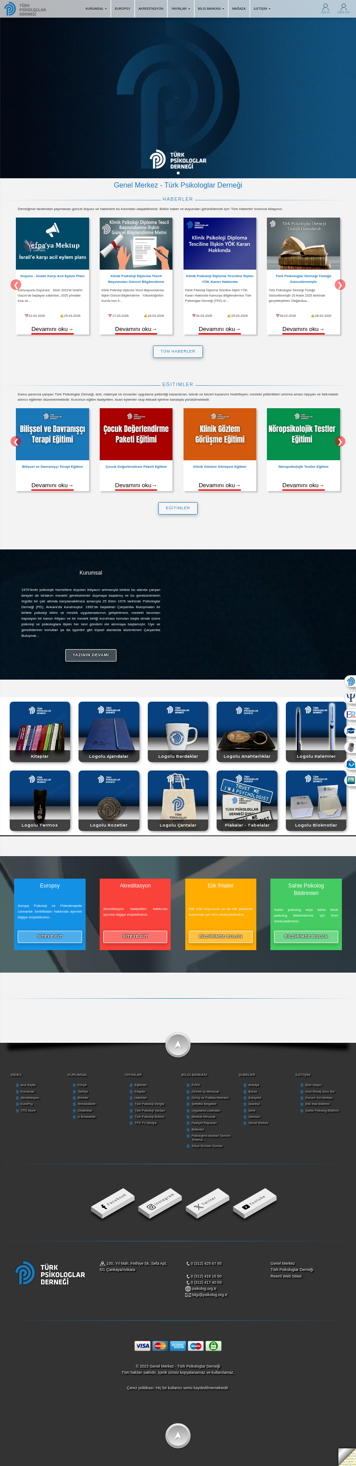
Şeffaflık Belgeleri (203, 1104)
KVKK (195, 1085)
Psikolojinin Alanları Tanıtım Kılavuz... (210, 1138)
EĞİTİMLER (178, 508)
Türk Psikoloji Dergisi (150, 1104)
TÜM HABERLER (178, 351)
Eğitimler (141, 1085)
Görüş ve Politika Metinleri (210, 1098)
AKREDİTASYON (151, 9)
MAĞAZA (239, 9)
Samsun (254, 1117)
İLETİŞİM (262, 9)
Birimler (83, 1098)
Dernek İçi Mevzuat (205, 1092)
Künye (82, 1085)
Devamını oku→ (52, 329)
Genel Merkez (258, 1123)
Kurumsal (27, 1092)
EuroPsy (27, 1104)
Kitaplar (140, 1092)
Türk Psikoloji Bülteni (149, 1117)
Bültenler (197, 1129)
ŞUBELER (247, 1075)
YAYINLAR (180, 9)
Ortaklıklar (85, 1111)
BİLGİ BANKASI (211, 9)
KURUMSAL (96, 9)
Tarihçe (83, 1092)
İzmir (251, 1111)
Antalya (253, 1085)
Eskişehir (254, 1098)
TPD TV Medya (145, 1123)
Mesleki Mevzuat (203, 1117)
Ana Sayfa (28, 1085)
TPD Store (28, 1111)
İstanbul (253, 1104)
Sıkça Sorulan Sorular (207, 1146)
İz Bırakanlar (87, 1117)
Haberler (141, 1098)
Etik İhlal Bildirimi (317, 1104)
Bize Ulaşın (313, 1085)
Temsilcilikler (87, 1104)
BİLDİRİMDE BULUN (220, 936)
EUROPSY (122, 9)
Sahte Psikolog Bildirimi (322, 1111)
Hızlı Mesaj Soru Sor (319, 1092)
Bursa (252, 1092)
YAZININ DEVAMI (91, 655)
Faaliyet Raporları (204, 1123)
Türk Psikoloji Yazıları (150, 1111)
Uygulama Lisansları (206, 1111)
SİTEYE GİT (50, 936)
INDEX (16, 1075)
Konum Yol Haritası (319, 1098)
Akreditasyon (30, 1098)
